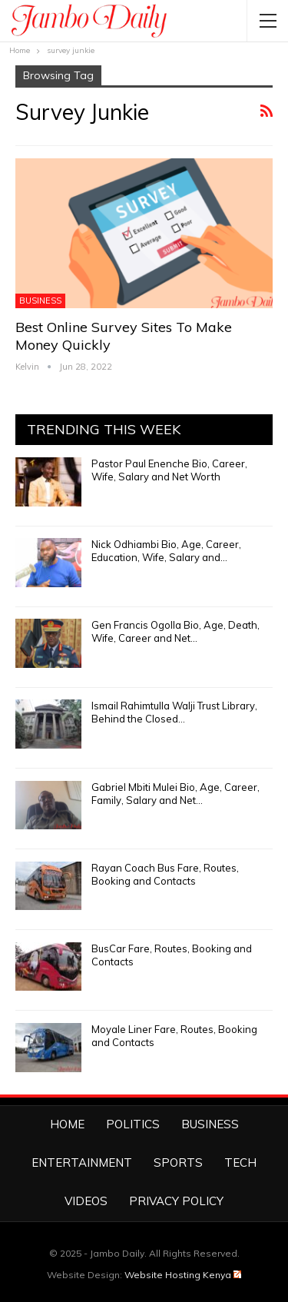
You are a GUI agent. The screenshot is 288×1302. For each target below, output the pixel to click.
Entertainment (81, 1162)
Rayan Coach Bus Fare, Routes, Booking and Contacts (165, 874)
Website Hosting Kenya (183, 1274)
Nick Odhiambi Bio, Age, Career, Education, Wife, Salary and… (166, 550)
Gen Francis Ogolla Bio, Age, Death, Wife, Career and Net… (175, 631)
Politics (133, 1124)
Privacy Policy (176, 1201)
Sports (178, 1162)
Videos (86, 1201)
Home (67, 1124)
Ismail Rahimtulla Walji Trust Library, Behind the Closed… (174, 712)
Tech (240, 1162)
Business (40, 300)
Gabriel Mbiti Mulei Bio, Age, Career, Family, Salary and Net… (175, 793)
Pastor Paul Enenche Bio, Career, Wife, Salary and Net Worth (169, 470)
